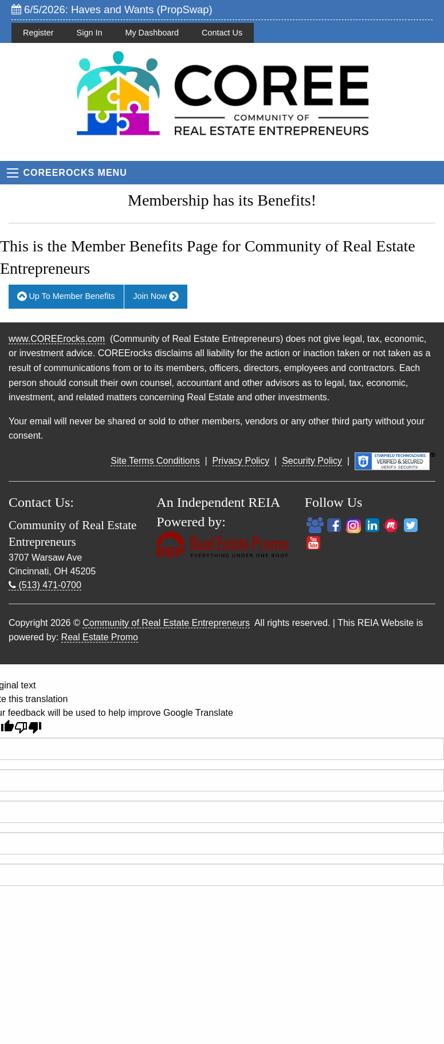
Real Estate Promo (99, 637)
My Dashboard (152, 32)
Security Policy (312, 461)
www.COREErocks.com (57, 339)
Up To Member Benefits (66, 296)
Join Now (155, 296)
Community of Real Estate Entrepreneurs (166, 623)
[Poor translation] (28, 727)
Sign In (90, 32)
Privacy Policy (241, 461)
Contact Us (222, 32)
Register (38, 32)
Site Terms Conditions (155, 461)
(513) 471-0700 (45, 585)
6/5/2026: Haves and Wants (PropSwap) (112, 9)
